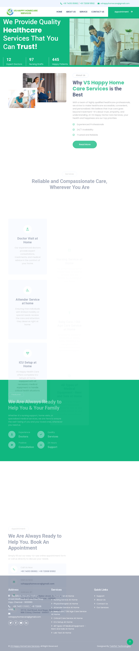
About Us (71, 11)
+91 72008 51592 (87, 3)
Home (59, 11)
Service (83, 11)
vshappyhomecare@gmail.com (115, 3)
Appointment (124, 11)
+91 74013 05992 (70, 3)
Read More (84, 144)
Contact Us (97, 11)
